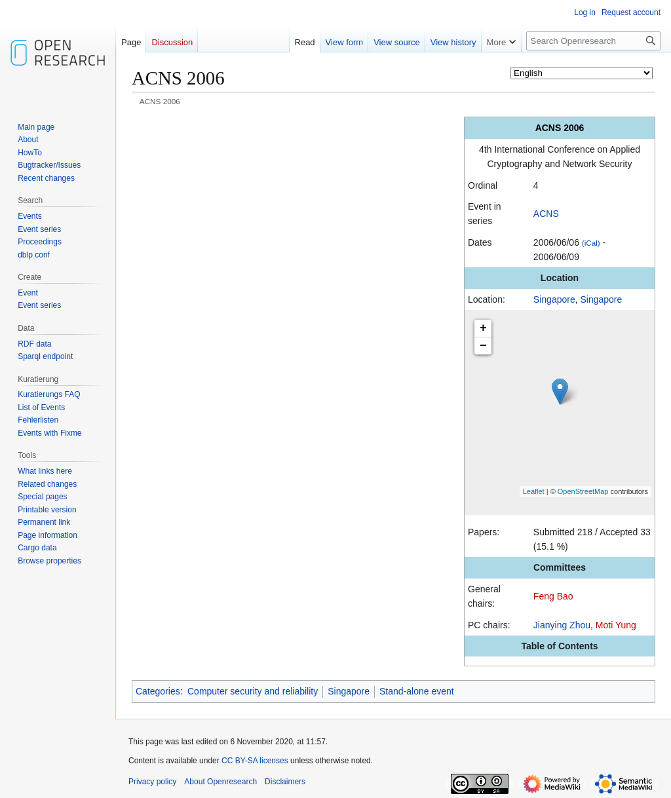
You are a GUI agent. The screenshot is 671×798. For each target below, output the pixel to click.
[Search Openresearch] (593, 40)
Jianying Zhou (561, 625)
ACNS (546, 213)
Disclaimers (285, 781)
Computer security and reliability (252, 691)
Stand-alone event (416, 691)
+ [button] (483, 328)
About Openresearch (220, 781)
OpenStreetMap (583, 491)
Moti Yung (616, 625)
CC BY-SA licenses (254, 760)
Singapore (554, 299)
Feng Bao (553, 596)
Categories (158, 691)
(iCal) (591, 242)
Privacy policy (152, 781)
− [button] (483, 346)
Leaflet (534, 491)
